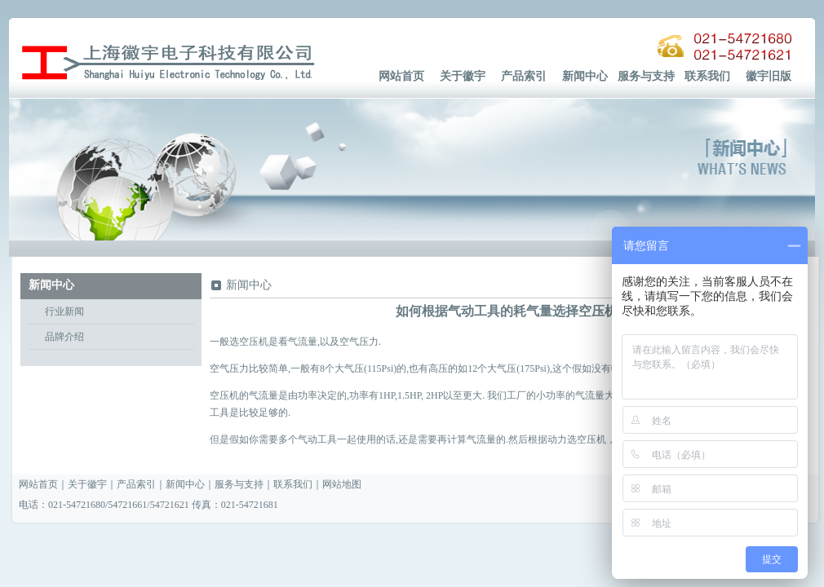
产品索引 (524, 76)
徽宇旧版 (768, 76)
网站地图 (341, 484)
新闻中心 (585, 76)
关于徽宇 (462, 76)
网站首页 (401, 76)
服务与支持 (646, 76)
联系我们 (707, 76)
